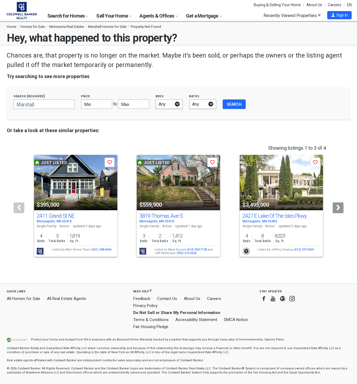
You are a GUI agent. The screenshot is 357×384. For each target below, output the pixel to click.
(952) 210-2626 (186, 253)
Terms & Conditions (151, 319)
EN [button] (349, 5)
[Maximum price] (133, 104)
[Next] (338, 207)
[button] (339, 15)
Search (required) (29, 96)
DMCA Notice (236, 319)
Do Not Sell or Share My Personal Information (176, 312)
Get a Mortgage (204, 16)
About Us (314, 5)
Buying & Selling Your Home (277, 5)
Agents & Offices (158, 16)
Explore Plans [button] (274, 339)
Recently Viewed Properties (292, 15)
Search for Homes (67, 16)
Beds (160, 96)
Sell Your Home (114, 16)
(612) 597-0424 (304, 249)
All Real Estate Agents (66, 298)
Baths (194, 96)
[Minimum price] (96, 104)
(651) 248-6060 (101, 249)
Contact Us (167, 298)
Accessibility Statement (196, 319)
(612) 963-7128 (197, 249)
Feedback (141, 299)
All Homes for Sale (23, 298)
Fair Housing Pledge (150, 326)
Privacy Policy (145, 305)
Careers (334, 5)
